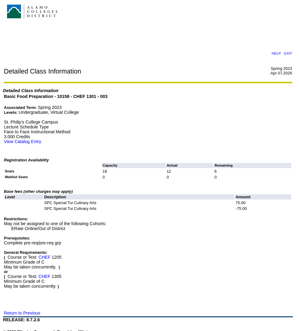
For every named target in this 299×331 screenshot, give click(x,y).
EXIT (288, 53)
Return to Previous (22, 313)
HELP (276, 53)
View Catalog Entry (22, 141)
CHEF (44, 257)
